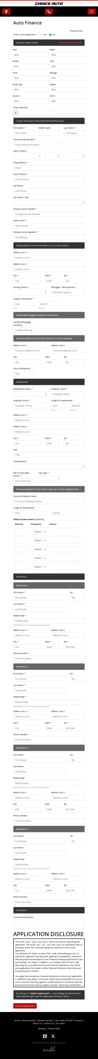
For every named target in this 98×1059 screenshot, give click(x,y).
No (54, 34)
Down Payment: (20, 107)
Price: (15, 72)
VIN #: (52, 96)
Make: (52, 49)
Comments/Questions (23, 917)
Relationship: (19, 615)
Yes (44, 34)
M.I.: (72, 592)
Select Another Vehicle (70, 42)
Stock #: (16, 96)
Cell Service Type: (21, 197)
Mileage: (53, 72)
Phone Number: (21, 653)
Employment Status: (23, 389)
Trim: (52, 61)
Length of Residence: (23, 298)
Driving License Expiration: (26, 232)
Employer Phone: (21, 400)
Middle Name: (45, 128)
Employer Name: (59, 389)
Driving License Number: (25, 209)
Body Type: (18, 84)
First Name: (19, 128)
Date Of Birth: (20, 151)
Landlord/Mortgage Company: (22, 323)
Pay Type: (44, 473)
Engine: (53, 84)
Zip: (66, 275)
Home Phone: (20, 174)
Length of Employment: (62, 400)
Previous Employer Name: (25, 496)
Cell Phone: (18, 185)
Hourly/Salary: (20, 461)
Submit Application (25, 1005)
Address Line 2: (20, 264)
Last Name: (70, 128)
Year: (15, 49)
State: (48, 275)
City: (16, 275)
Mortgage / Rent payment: (64, 287)
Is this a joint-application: (25, 34)
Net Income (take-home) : (21, 474)
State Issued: (20, 220)
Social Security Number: (24, 139)
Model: (16, 61)
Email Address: (20, 162)
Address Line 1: (21, 252)
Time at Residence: (22, 368)
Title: (15, 449)
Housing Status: (21, 287)
